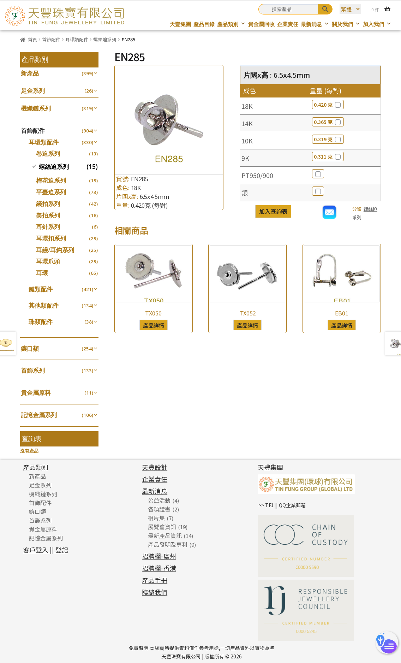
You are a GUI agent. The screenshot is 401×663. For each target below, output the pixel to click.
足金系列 (33, 91)
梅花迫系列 (51, 180)
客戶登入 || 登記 (45, 549)
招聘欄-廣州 (159, 556)
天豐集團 (180, 24)
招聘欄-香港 (159, 568)
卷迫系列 (48, 153)
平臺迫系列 (51, 192)
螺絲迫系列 (104, 39)
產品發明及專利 (167, 544)
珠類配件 (41, 322)
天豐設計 (154, 467)
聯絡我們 (154, 592)
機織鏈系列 (36, 108)
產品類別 (231, 24)
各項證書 (159, 509)
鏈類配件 (41, 289)
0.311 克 (328, 156)
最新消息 (315, 24)
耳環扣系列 (51, 238)
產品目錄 (204, 24)
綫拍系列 (48, 204)
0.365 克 (328, 121)
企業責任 (287, 24)
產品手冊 (154, 580)
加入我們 (377, 24)
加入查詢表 (273, 211)
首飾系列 (33, 370)
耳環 (42, 273)
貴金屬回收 (261, 24)
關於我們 (346, 24)
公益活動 (159, 500)
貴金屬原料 (36, 393)
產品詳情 (153, 325)
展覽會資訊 (162, 526)
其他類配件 (44, 305)
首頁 (32, 39)
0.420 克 (328, 104)
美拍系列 (48, 215)
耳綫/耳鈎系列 (55, 250)
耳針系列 (48, 227)
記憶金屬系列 (39, 415)
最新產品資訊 (165, 535)
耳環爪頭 (48, 261)
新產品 (30, 73)
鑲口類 (30, 348)
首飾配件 (51, 39)
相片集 (156, 518)
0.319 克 (328, 139)
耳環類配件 (76, 39)
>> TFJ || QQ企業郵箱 (282, 505)
